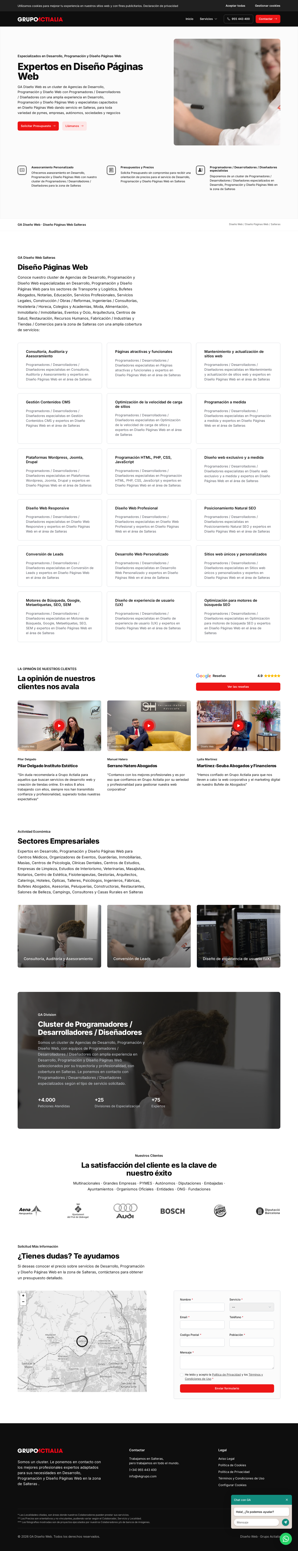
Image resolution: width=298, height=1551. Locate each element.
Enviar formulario (227, 1388)
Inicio (189, 18)
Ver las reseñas (238, 686)
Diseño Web (249, 1536)
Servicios (208, 18)
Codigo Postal (190, 1334)
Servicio (236, 1299)
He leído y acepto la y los (224, 1376)
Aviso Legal (226, 1459)
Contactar (268, 18)
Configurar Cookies (232, 1485)
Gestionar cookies (267, 5)
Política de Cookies (232, 1465)
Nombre (186, 1299)
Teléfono (236, 1317)
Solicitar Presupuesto (38, 126)
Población (237, 1334)
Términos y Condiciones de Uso (241, 1478)
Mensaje (187, 1352)
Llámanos (74, 126)
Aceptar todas (235, 5)
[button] (82, 1341)
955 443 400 (238, 18)
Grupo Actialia (270, 1536)
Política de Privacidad (226, 1374)
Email (185, 1317)
